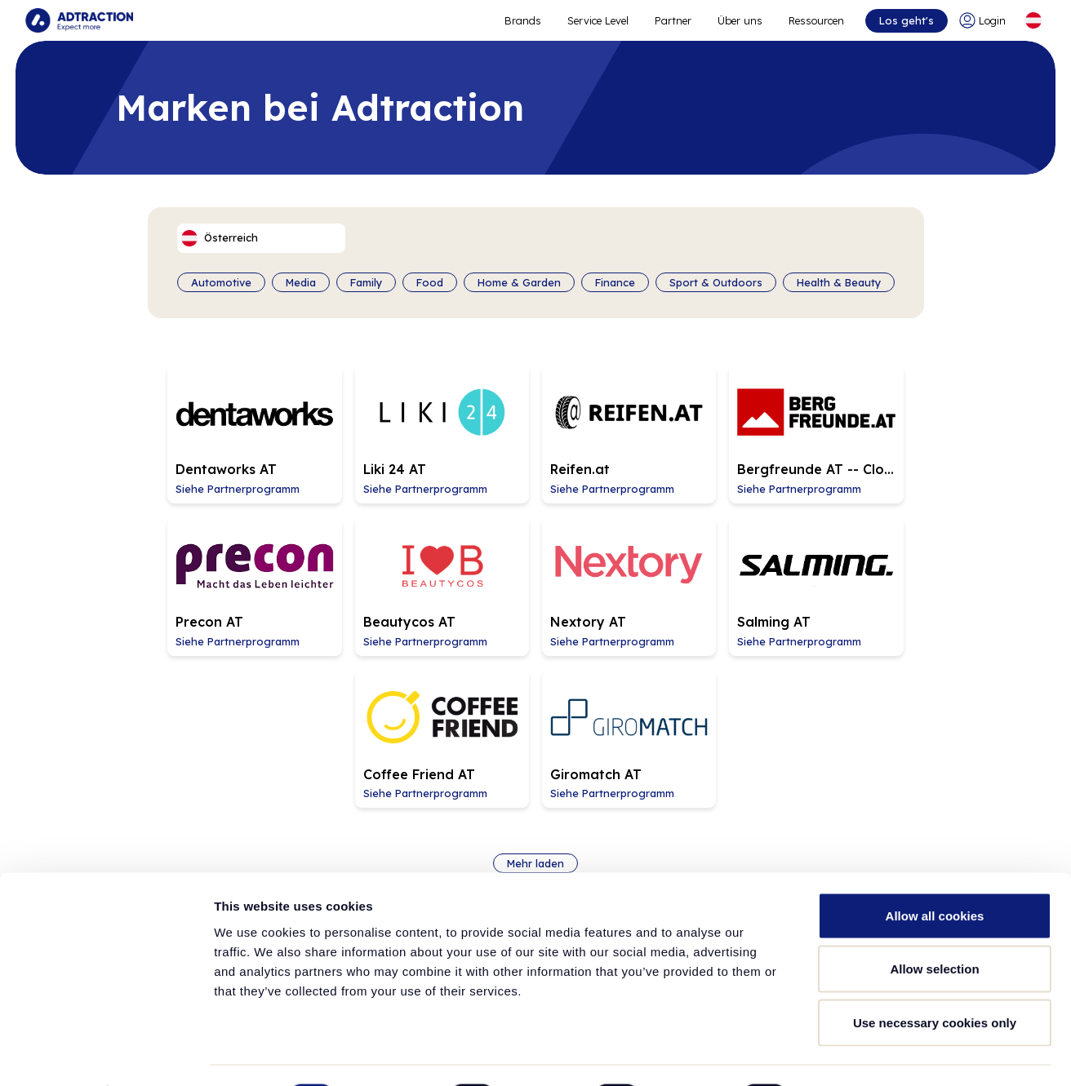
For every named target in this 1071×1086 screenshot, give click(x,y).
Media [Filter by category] (301, 282)
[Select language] (1032, 20)
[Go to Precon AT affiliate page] (875, 427)
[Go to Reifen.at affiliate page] (535, 427)
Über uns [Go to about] (739, 20)
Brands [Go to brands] (390, 811)
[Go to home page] (80, 20)
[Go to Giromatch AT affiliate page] (875, 564)
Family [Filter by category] (366, 282)
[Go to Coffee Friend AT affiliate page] (705, 564)
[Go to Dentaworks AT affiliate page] (196, 427)
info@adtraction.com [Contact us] (889, 820)
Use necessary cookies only (934, 979)
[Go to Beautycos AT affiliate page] (196, 564)
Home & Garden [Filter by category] (519, 282)
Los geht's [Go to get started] (905, 20)
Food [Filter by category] (429, 282)
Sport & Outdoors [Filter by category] (715, 282)
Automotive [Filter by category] (221, 282)
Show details (857, 1054)
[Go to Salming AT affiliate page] (535, 564)
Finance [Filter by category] (615, 282)
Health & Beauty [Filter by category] (839, 282)
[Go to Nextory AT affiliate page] (365, 564)
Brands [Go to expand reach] (522, 20)
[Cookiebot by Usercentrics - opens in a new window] (105, 1054)
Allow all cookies (935, 872)
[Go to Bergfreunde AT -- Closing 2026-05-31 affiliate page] (705, 427)
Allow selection (934, 926)
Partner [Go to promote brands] (672, 20)
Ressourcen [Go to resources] (815, 20)
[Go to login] (984, 20)
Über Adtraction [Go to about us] (157, 811)
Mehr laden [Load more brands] (535, 682)
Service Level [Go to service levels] (597, 20)
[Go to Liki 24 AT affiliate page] (365, 427)
